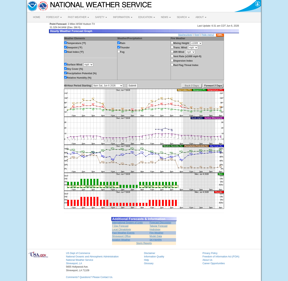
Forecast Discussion (160, 222)
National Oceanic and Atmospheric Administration (92, 256)
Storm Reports (144, 243)
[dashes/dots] (185, 34)
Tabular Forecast (158, 226)
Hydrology (155, 229)
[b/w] (196, 34)
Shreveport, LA (74, 263)
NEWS (166, 17)
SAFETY (101, 17)
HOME (36, 17)
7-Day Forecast (120, 226)
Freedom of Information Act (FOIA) (221, 256)
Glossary (148, 263)
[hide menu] (207, 34)
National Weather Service (79, 260)
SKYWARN (156, 239)
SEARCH (183, 17)
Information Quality (154, 256)
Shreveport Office (121, 236)
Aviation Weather (121, 239)
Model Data (156, 236)
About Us (207, 260)
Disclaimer (149, 253)
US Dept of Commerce (78, 253)
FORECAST (54, 17)
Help (146, 260)
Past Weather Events (123, 232)
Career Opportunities (214, 263)
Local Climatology (121, 229)
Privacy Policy (210, 253)
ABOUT (201, 17)
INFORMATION (122, 17)
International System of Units (127, 222)
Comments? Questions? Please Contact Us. (89, 277)
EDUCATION (146, 17)
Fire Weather (156, 232)
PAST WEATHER (78, 17)
